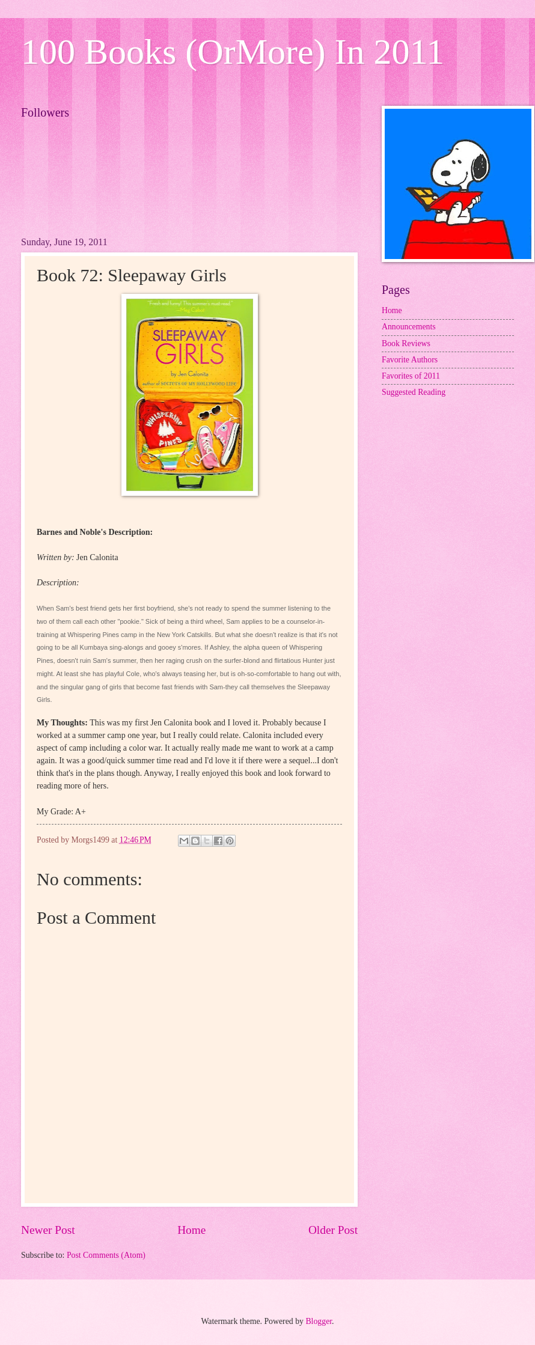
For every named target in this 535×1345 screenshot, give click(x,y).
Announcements (409, 326)
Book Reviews (406, 343)
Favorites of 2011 (411, 375)
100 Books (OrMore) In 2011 (232, 52)
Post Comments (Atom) (106, 1255)
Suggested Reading (413, 392)
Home (191, 1230)
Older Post (333, 1230)
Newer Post (48, 1230)
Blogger (318, 1321)
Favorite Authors (410, 359)
